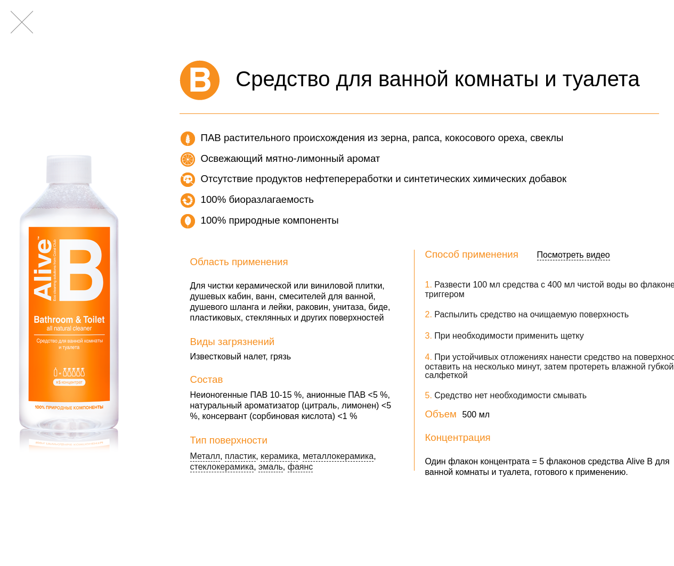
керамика (279, 457)
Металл (205, 457)
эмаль (270, 467)
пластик (240, 457)
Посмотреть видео (573, 255)
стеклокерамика (222, 467)
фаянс (300, 467)
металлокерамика (338, 457)
